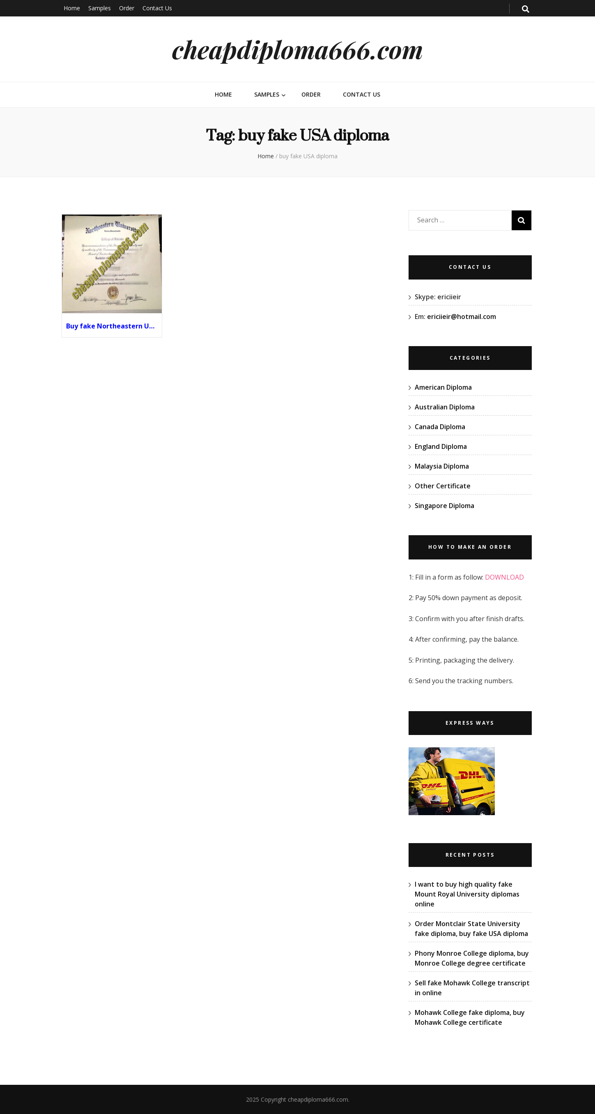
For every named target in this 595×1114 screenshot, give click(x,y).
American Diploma (443, 387)
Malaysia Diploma (442, 466)
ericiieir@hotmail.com (461, 316)
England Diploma (441, 446)
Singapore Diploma (444, 505)
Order (126, 8)
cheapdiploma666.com (297, 48)
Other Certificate (443, 485)
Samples (99, 8)
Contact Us (157, 8)
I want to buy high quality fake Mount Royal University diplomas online (467, 894)
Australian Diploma (445, 406)
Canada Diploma (440, 426)
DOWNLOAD (504, 577)
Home (72, 8)
